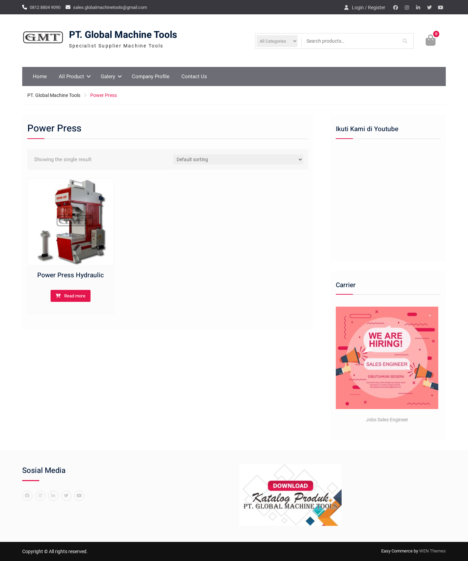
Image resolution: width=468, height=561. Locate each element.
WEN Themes (432, 550)
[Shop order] (238, 159)
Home (40, 76)
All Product (71, 76)
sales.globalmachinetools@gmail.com (110, 7)
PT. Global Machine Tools (123, 35)
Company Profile (150, 76)
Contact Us (194, 76)
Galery (108, 76)
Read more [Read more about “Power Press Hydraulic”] (74, 296)
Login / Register (368, 7)
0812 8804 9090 (45, 7)
